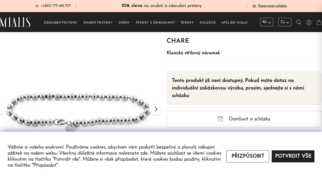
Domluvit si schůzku (244, 119)
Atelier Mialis (235, 22)
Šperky (187, 22)
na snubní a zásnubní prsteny (162, 6)
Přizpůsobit (247, 156)
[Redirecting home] (15, 22)
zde (144, 153)
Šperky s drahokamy (155, 22)
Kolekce (208, 22)
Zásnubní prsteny (60, 22)
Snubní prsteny (97, 22)
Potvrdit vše (293, 156)
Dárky (124, 22)
